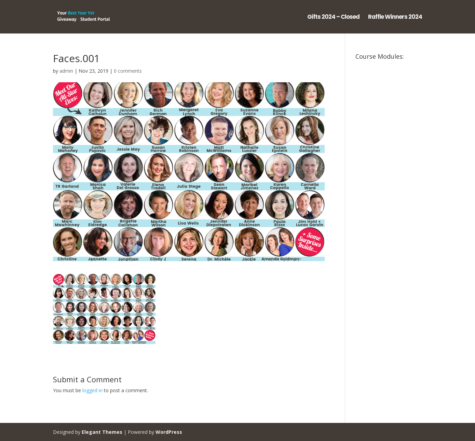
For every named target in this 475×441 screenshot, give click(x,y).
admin (66, 71)
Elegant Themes (102, 432)
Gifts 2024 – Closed (333, 17)
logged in (92, 390)
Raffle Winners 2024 (395, 17)
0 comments (128, 71)
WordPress (168, 432)
